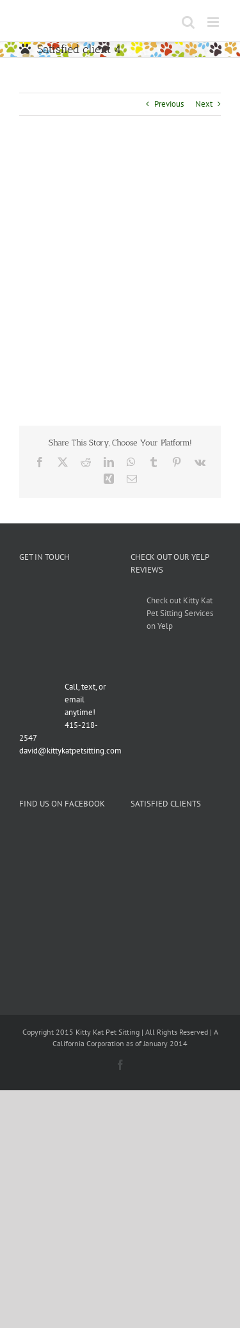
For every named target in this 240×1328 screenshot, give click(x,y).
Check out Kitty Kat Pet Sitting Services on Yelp (180, 613)
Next (203, 103)
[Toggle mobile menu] (214, 22)
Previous (169, 103)
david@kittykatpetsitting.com (70, 750)
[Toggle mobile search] (188, 22)
